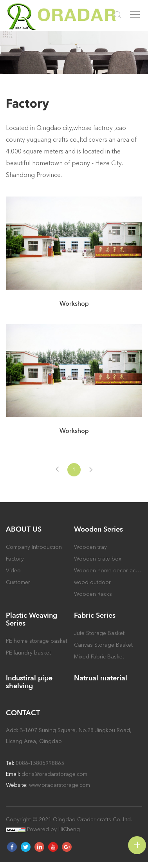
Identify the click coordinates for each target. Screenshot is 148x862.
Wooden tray (90, 547)
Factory (15, 559)
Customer (18, 582)
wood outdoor (92, 582)
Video (13, 570)
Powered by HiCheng (53, 829)
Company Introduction (34, 547)
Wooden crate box (97, 559)
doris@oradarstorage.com (54, 774)
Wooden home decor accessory (108, 570)
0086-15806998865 (40, 763)
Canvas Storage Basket (103, 645)
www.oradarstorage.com (59, 785)
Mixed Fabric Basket (99, 656)
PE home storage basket (36, 641)
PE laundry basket (28, 652)
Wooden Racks (93, 594)
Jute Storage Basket (99, 633)
